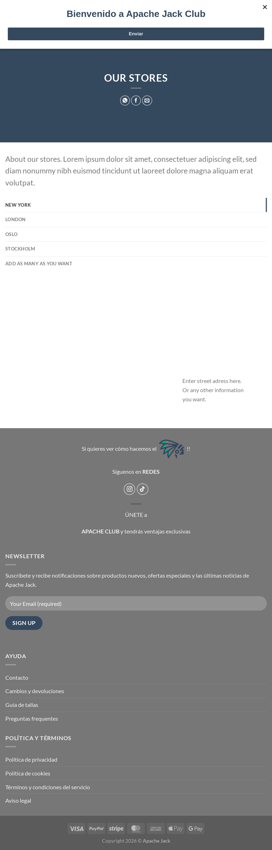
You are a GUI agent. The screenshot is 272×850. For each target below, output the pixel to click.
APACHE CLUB (100, 531)
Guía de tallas (21, 704)
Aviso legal (18, 800)
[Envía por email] (147, 100)
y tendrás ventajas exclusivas (155, 531)
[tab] (136, 205)
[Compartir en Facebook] (136, 100)
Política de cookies (27, 773)
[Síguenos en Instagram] (129, 489)
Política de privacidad (31, 759)
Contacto (16, 677)
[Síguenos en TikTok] (142, 489)
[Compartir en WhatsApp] (125, 100)
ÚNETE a (136, 514)
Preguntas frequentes (31, 718)
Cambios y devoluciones (34, 690)
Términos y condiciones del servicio (47, 787)
